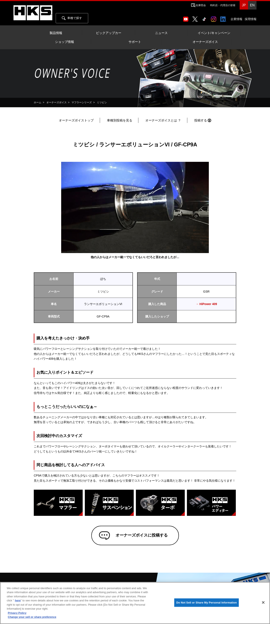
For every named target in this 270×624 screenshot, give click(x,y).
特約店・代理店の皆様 (222, 5)
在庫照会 (201, 5)
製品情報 (56, 33)
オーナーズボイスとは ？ (163, 120)
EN (252, 5)
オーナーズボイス (205, 42)
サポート (134, 42)
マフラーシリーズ (82, 102)
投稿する (200, 120)
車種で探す (72, 18)
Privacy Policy (17, 612)
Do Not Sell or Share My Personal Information (206, 602)
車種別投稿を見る (119, 120)
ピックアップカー (108, 33)
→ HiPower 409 (206, 304)
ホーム (37, 102)
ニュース (161, 33)
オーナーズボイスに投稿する (141, 535)
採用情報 (250, 19)
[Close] (263, 602)
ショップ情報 (64, 42)
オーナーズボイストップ (76, 120)
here (18, 600)
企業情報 (236, 19)
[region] (135, 603)
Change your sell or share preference (32, 617)
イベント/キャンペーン (214, 33)
